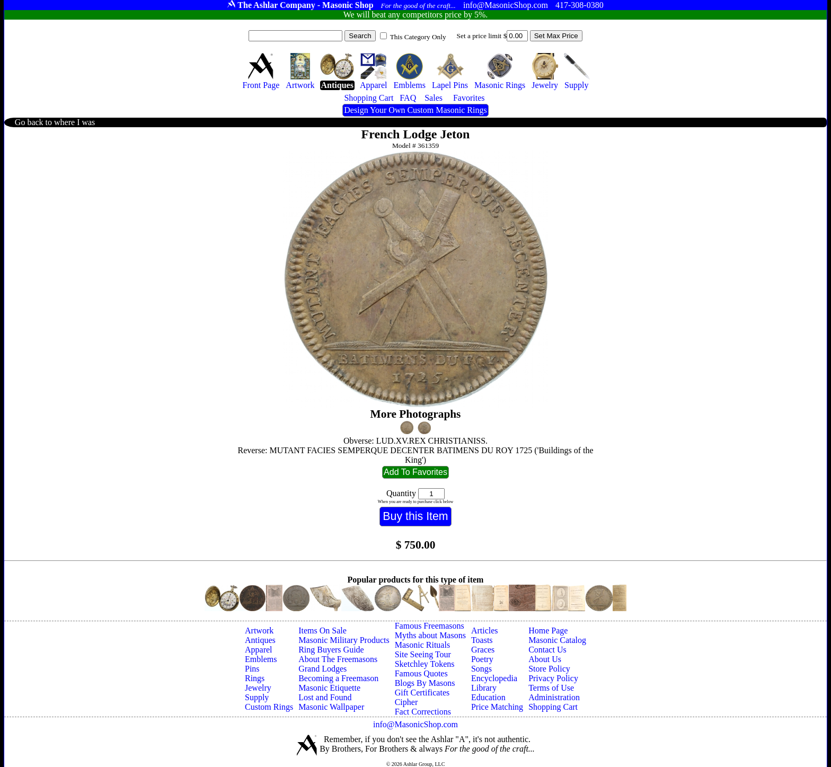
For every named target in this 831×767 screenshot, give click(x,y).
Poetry (482, 659)
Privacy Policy (553, 678)
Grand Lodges (322, 668)
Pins (252, 668)
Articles (484, 630)
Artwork (259, 630)
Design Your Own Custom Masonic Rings (415, 109)
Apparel (258, 649)
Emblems (261, 659)
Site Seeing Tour (423, 654)
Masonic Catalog (557, 640)
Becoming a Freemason (338, 678)
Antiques (260, 640)
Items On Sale (322, 630)
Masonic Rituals (422, 644)
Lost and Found (324, 697)
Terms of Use (551, 687)
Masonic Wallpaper (331, 706)
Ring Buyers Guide (331, 649)
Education (488, 697)
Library (484, 687)
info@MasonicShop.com (415, 724)
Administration (554, 697)
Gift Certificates (422, 692)
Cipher (406, 702)
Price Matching (497, 706)
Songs (481, 668)
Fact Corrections (423, 711)
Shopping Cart (553, 706)
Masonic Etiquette (329, 687)
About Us (544, 659)
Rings (254, 678)
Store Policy (549, 668)
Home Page (548, 630)
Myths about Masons (430, 635)
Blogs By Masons (425, 682)
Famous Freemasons (429, 625)
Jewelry (258, 687)
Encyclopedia (494, 678)
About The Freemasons (337, 659)
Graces (482, 649)
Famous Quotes (421, 673)
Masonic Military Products (344, 640)
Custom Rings (269, 706)
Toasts (482, 640)
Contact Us (547, 649)
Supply (257, 697)
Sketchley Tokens (425, 663)
